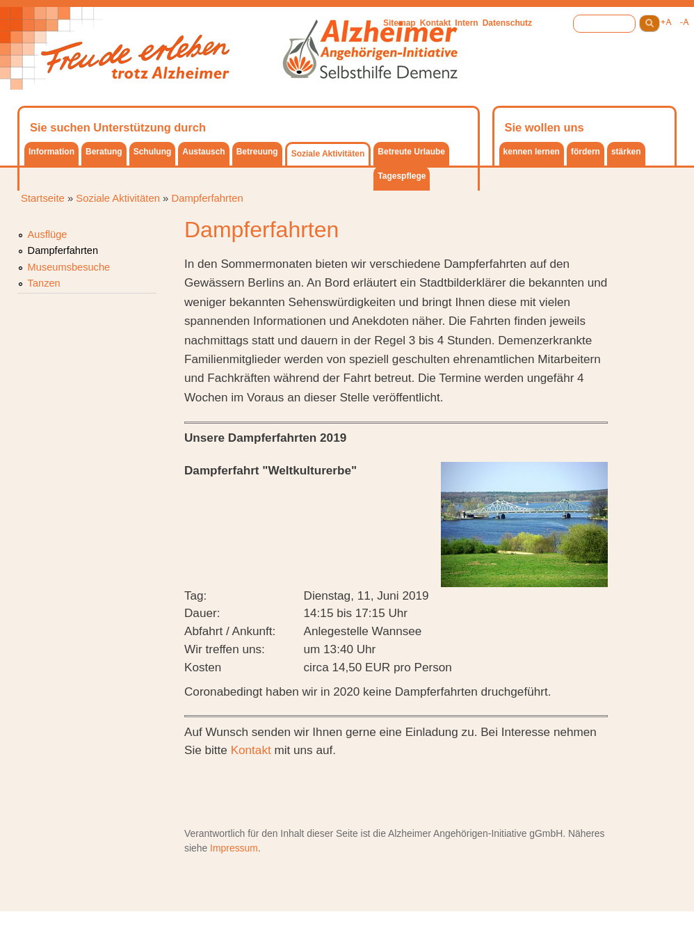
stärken (626, 152)
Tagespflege (402, 176)
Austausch (203, 152)
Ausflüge (47, 234)
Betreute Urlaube (411, 152)
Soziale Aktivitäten (328, 154)
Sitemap (399, 23)
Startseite (43, 198)
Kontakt (435, 23)
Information (51, 152)
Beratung (104, 152)
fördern (585, 152)
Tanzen (44, 283)
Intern (466, 23)
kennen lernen (531, 152)
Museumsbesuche (69, 267)
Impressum (234, 848)
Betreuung (257, 152)
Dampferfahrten (207, 198)
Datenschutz (507, 23)
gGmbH (546, 833)
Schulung (153, 152)
